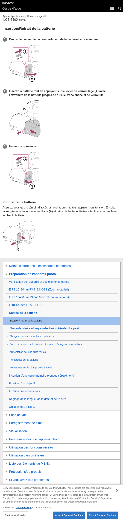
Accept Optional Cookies (69, 517)
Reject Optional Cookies (102, 517)
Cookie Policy (24, 510)
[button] (119, 8)
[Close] (117, 493)
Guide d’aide (11, 8)
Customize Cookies (15, 517)
